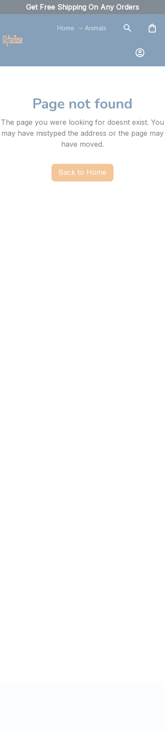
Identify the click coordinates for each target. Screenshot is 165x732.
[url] (82, 7)
